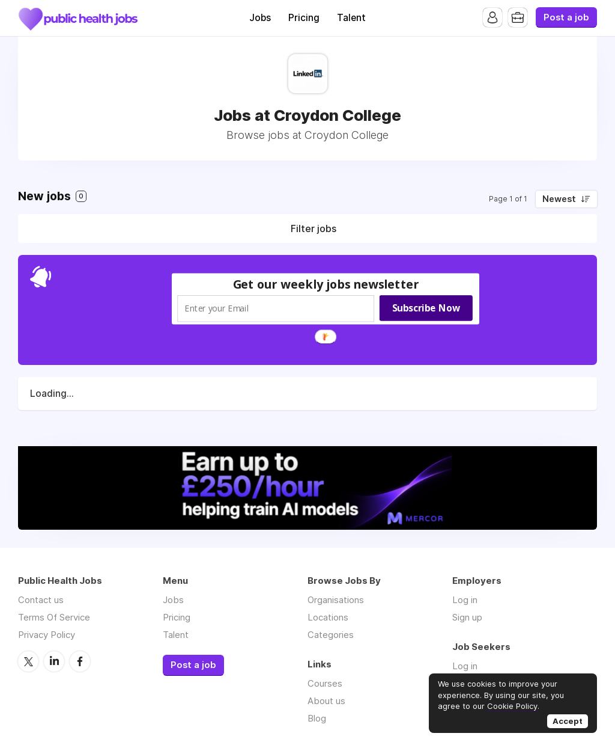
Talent (351, 17)
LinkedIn (54, 661)
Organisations (336, 599)
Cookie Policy (512, 706)
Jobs (260, 17)
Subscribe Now (426, 308)
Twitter (28, 661)
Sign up (467, 617)
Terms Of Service (54, 617)
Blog (317, 718)
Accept (568, 721)
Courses (325, 683)
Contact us (41, 599)
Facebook (80, 661)
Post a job (566, 17)
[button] (326, 284)
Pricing (304, 17)
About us (326, 701)
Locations (328, 617)
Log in (464, 599)
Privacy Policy (46, 634)
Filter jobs (313, 228)
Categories (331, 634)
